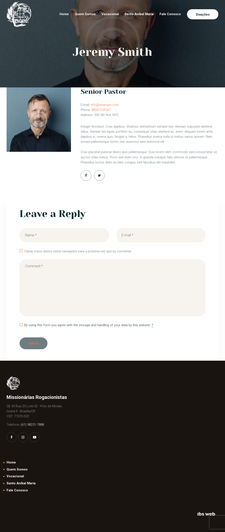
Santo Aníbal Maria (21, 483)
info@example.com (105, 105)
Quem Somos (17, 469)
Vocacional (15, 476)
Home (11, 462)
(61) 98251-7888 (32, 425)
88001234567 (101, 110)
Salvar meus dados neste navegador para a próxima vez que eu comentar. (78, 251)
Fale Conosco (17, 490)
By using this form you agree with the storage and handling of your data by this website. (88, 325)
